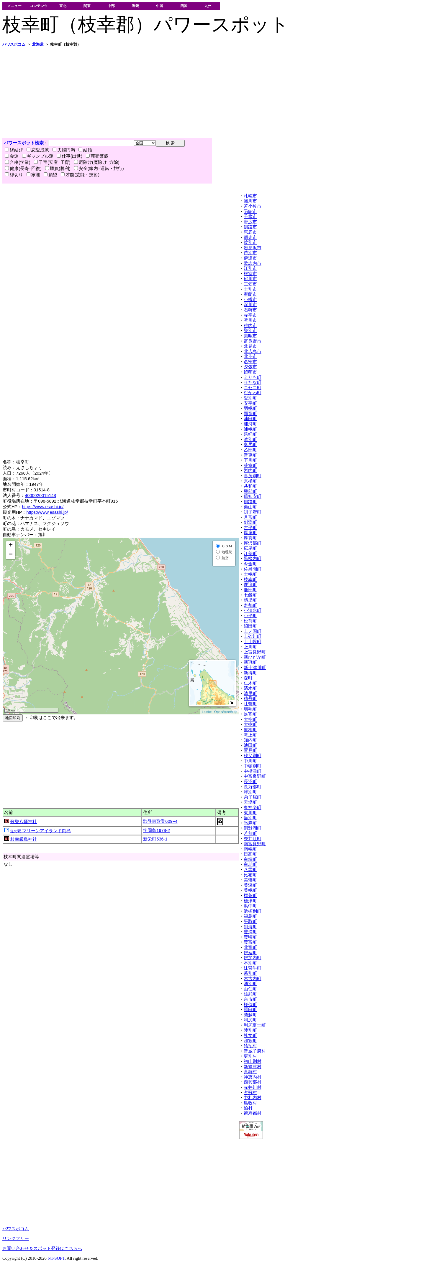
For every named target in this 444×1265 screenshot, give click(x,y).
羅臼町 (250, 1009)
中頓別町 (252, 766)
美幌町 (250, 890)
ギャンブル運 (37, 156)
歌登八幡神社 (23, 821)
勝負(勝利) (58, 168)
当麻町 (250, 823)
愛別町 (250, 398)
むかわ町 (252, 392)
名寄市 (250, 361)
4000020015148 (40, 495)
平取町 (250, 921)
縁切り (14, 174)
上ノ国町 (252, 631)
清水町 (250, 688)
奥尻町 (250, 444)
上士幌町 (252, 641)
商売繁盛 (97, 156)
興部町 (250, 491)
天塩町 (250, 802)
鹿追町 (250, 584)
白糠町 (250, 859)
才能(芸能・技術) (80, 174)
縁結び (14, 150)
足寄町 (250, 714)
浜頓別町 (252, 911)
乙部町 (250, 449)
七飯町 (250, 595)
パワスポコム (15, 1228)
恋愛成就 (38, 150)
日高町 (250, 854)
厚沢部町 (252, 543)
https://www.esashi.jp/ (42, 506)
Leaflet (207, 712)
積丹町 (250, 698)
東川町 (250, 812)
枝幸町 (250, 579)
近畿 (135, 6)
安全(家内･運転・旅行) (99, 168)
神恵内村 (252, 1077)
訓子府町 (252, 512)
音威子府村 (255, 1051)
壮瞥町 (250, 703)
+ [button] (11, 545)
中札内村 (252, 1097)
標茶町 (250, 895)
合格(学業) (17, 162)
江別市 (250, 268)
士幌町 (250, 574)
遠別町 (250, 439)
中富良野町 (255, 776)
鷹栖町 (250, 729)
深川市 (250, 304)
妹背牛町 (252, 968)
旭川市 (250, 201)
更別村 (250, 1056)
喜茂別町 (252, 475)
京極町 (250, 481)
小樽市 (250, 299)
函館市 (250, 211)
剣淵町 (250, 522)
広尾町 (250, 548)
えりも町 (252, 377)
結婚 (85, 150)
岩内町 (250, 470)
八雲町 (250, 869)
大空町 (250, 719)
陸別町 (250, 1030)
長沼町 (250, 781)
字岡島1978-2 (156, 830)
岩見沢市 (252, 247)
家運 (33, 174)
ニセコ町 (252, 387)
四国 (183, 6)
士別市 (250, 289)
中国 (159, 6)
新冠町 (250, 662)
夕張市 (250, 366)
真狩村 (250, 1071)
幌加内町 (252, 957)
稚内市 (250, 325)
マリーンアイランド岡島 (40, 830)
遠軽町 (250, 434)
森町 (248, 678)
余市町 (250, 999)
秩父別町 (252, 755)
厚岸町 (250, 532)
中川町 (250, 761)
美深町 (250, 885)
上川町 (250, 647)
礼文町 (250, 1035)
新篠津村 (252, 1066)
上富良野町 (255, 652)
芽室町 (250, 465)
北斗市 (250, 356)
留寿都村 (252, 1113)
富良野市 (252, 341)
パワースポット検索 (24, 143)
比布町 (250, 875)
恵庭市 (250, 232)
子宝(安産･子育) (52, 162)
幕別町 (250, 973)
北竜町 (250, 947)
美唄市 (250, 335)
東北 (62, 6)
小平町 (250, 615)
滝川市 (250, 320)
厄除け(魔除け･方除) (96, 162)
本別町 (250, 963)
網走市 (250, 237)
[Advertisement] (179, 92)
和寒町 (250, 1040)
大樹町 (250, 724)
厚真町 (250, 538)
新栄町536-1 (155, 839)
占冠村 (250, 1092)
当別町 (250, 817)
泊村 (248, 1108)
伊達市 (250, 258)
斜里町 (250, 600)
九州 (208, 6)
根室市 (250, 273)
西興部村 (252, 1082)
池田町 (250, 745)
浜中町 (250, 906)
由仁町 (250, 989)
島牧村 (250, 1103)
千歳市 (250, 216)
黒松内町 (252, 558)
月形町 (250, 517)
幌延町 (250, 952)
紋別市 (250, 242)
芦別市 (250, 252)
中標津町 (252, 771)
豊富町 (250, 942)
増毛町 (250, 709)
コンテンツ (38, 6)
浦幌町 (250, 429)
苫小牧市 (252, 206)
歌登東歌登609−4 (160, 821)
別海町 (250, 926)
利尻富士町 (255, 1025)
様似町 (250, 1004)
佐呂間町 (252, 569)
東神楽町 (252, 807)
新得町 (250, 673)
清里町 (250, 693)
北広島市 (252, 351)
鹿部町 (250, 589)
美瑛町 (250, 880)
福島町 (250, 916)
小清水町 (252, 610)
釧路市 (250, 226)
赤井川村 (252, 1087)
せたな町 (252, 382)
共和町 (250, 486)
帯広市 (250, 221)
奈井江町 (252, 838)
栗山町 (250, 507)
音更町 (250, 455)
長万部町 (252, 787)
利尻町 (250, 1020)
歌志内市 (252, 263)
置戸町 (250, 750)
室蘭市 (250, 294)
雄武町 (250, 994)
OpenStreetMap (225, 712)
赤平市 (250, 315)
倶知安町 (252, 496)
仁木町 (250, 683)
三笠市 (250, 284)
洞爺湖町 (252, 828)
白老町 (250, 864)
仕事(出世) (69, 156)
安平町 (250, 403)
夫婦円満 (64, 150)
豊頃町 (250, 937)
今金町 (250, 564)
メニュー (14, 6)
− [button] (11, 554)
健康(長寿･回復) (23, 168)
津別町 (250, 792)
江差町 (250, 553)
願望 (50, 174)
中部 (111, 6)
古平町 (250, 527)
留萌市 (250, 372)
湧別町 (250, 983)
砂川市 (250, 278)
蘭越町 (250, 1015)
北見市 (250, 346)
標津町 (250, 901)
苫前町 (250, 833)
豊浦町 (250, 931)
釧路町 (250, 501)
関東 (87, 6)
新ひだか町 (255, 657)
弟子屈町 (252, 797)
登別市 (250, 330)
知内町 (250, 740)
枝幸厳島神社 (23, 839)
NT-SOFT (56, 1258)
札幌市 (250, 196)
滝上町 (250, 735)
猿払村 (250, 1045)
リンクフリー (15, 1238)
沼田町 (250, 626)
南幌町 (250, 849)
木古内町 (252, 978)
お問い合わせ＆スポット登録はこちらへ (42, 1248)
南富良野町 (255, 843)
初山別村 (252, 1061)
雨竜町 (250, 413)
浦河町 (250, 424)
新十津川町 (255, 667)
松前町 (250, 621)
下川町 (250, 460)
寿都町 (250, 605)
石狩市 (250, 310)
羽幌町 (250, 408)
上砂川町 (252, 636)
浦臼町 (250, 418)
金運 (12, 156)
